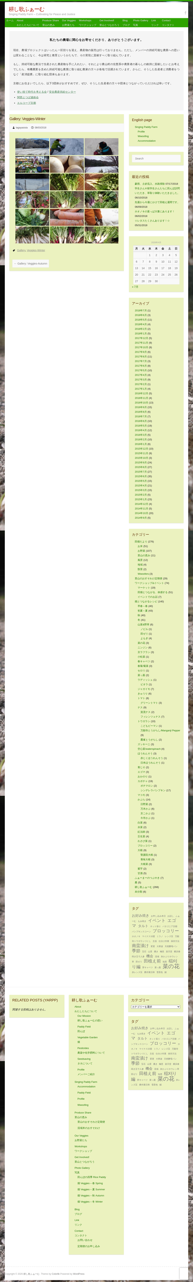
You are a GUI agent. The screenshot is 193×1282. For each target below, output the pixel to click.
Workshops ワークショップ (87, 22)
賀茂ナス (146, 712)
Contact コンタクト (168, 22)
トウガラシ (144, 721)
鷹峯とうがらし (149, 739)
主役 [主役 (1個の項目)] (155, 941)
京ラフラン (144, 652)
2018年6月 (141, 315)
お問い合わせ (84, 1240)
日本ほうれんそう (151, 762)
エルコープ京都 (26, 102)
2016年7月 (141, 416)
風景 (140, 560)
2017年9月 (141, 351)
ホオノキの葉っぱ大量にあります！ (155, 211)
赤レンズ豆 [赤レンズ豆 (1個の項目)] (137, 972)
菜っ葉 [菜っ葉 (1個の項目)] (158, 967)
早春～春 (143, 606)
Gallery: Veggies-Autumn (30, 263)
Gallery (21, 250)
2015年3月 (141, 490)
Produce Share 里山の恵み (50, 22)
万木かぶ (146, 808)
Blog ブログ (126, 22)
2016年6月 (141, 421)
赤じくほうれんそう (152, 758)
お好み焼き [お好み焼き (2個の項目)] (140, 915)
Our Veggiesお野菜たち (69, 22)
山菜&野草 (143, 624)
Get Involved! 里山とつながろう (109, 22)
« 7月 (135, 286)
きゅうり (143, 693)
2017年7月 (141, 361)
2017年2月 (141, 384)
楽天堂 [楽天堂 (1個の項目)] (169, 951)
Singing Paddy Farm (146, 127)
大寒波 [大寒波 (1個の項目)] (160, 946)
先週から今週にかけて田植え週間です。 (157, 202)
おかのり (143, 776)
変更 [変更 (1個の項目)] (153, 946)
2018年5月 (141, 319)
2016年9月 (141, 407)
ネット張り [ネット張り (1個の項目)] (155, 926)
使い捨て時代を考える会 (32, 91)
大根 (140, 850)
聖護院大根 (147, 854)
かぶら (141, 799)
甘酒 (140, 873)
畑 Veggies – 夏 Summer (91, 1189)
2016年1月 (141, 444)
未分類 (138, 891)
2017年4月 (141, 375)
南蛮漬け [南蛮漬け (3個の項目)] (140, 945)
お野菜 (141, 550)
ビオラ (144, 684)
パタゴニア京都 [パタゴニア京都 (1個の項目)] (169, 926)
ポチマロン (147, 785)
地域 (140, 564)
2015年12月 (141, 448)
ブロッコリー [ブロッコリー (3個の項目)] (166, 930)
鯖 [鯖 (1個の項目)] (166, 972)
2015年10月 (141, 457)
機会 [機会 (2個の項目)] (149, 956)
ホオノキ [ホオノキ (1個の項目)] (136, 936)
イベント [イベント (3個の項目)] (157, 920)
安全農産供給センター (62, 91)
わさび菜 (143, 841)
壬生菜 (141, 836)
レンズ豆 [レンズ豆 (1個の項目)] (169, 936)
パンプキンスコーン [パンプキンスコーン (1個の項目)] (141, 931)
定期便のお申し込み (88, 1246)
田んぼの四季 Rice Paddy (91, 1177)
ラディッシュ (145, 679)
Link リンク (155, 22)
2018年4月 (141, 324)
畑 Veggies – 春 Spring (90, 1183)
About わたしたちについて (28, 22)
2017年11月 (141, 342)
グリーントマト (149, 702)
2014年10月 (141, 513)
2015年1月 (141, 499)
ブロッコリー (145, 845)
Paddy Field (84, 1092)
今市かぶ (146, 818)
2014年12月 (141, 504)
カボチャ (143, 781)
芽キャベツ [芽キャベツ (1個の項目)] (147, 967)
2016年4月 (141, 430)
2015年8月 (141, 467)
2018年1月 (141, 333)
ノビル (144, 629)
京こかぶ (146, 813)
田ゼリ (144, 633)
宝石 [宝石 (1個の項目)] (144, 951)
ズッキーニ (144, 744)
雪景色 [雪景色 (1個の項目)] (159, 972)
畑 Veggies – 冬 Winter (90, 1201)
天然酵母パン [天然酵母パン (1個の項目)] (171, 946)
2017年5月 (141, 370)
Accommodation (147, 140)
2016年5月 (141, 425)
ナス (140, 707)
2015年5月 (141, 480)
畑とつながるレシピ (146, 601)
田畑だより (141, 541)
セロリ (141, 670)
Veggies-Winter (36, 250)
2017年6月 (141, 365)
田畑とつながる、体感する (153, 592)
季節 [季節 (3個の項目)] (136, 950)
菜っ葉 (141, 675)
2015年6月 (141, 476)
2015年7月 (141, 471)
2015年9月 (141, 462)
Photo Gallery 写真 (140, 22)
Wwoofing (143, 136)
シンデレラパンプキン (153, 790)
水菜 (140, 827)
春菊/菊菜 (143, 666)
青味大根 (146, 859)
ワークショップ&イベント (149, 583)
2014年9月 (141, 517)
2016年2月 (141, 439)
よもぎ (144, 638)
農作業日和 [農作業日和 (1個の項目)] (149, 972)
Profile (141, 131)
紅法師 (141, 831)
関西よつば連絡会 (28, 97)
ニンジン (143, 647)
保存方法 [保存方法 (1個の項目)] (175, 941)
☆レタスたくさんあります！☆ (152, 220)
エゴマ (141, 771)
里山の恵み (144, 555)
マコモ (141, 795)
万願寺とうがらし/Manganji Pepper (160, 730)
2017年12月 (141, 338)
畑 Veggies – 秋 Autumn (90, 1195)
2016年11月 (141, 398)
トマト (141, 698)
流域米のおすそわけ (88, 1128)
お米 (140, 546)
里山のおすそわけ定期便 (148, 578)
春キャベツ (144, 661)
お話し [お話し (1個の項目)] (170, 916)
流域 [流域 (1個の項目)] (157, 956)
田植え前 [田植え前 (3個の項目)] (152, 961)
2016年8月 (141, 411)
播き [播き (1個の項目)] (156, 951)
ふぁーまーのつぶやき (147, 877)
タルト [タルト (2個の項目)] (143, 926)
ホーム (10, 20)
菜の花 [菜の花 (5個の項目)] (171, 966)
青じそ (141, 767)
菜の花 (141, 642)
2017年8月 (141, 356)
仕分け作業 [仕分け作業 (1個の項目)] (164, 941)
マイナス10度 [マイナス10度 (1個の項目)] (148, 936)
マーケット (144, 587)
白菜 (140, 822)
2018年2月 (141, 328)
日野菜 (144, 804)
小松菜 (141, 656)
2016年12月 (141, 393)
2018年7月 (141, 310)
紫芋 (140, 868)
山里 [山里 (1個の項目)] (150, 951)
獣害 (140, 569)
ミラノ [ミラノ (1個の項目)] (160, 936)
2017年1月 (141, 388)
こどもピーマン (149, 725)
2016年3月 (141, 434)
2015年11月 (141, 453)
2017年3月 (141, 379)
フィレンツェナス (151, 716)
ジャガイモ (144, 689)
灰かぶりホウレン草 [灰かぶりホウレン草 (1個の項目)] (169, 1069)
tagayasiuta (22, 127)
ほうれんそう (145, 753)
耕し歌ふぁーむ (26, 9)
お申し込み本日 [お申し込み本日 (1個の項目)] (158, 916)
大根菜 (144, 864)
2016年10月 (141, 402)
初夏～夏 (143, 610)
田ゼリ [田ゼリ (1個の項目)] (139, 961)
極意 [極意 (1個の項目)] (162, 951)
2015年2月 (141, 494)
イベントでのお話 (148, 596)
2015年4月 (141, 485)
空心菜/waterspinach (149, 748)
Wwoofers (143, 573)
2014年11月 (141, 508)
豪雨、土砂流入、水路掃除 (150, 183)
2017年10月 (141, 347)
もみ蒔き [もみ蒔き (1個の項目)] (142, 921)
